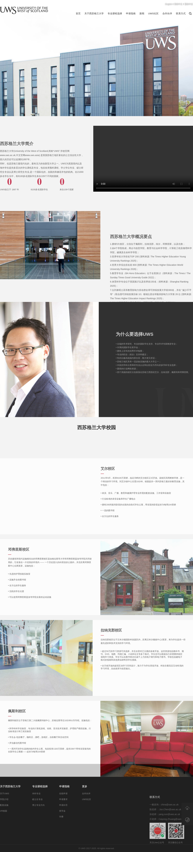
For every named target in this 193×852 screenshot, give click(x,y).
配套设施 (4, 815)
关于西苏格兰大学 (94, 13)
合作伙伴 (167, 13)
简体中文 (178, 4)
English (168, 4)
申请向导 (63, 815)
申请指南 (131, 13)
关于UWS (4, 803)
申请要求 (63, 809)
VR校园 (3, 821)
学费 (61, 826)
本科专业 (36, 803)
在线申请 (63, 803)
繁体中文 (189, 4)
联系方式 (181, 13)
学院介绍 (4, 809)
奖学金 (62, 821)
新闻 (141, 13)
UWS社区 (153, 13)
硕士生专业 (37, 809)
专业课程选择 (115, 13)
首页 (78, 13)
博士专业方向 (38, 815)
